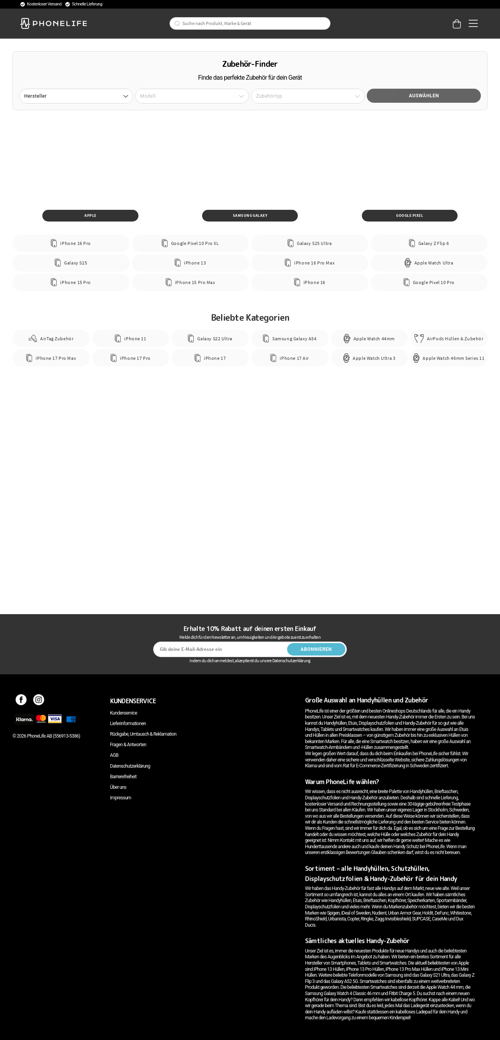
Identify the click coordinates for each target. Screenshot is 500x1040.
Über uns (118, 787)
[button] (76, 96)
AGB (114, 755)
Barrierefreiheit (123, 776)
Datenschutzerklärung (130, 766)
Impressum (120, 798)
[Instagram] (39, 701)
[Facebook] (21, 701)
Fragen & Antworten (128, 744)
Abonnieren (316, 649)
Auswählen (424, 95)
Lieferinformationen (128, 723)
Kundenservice (123, 713)
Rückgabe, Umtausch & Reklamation (143, 734)
